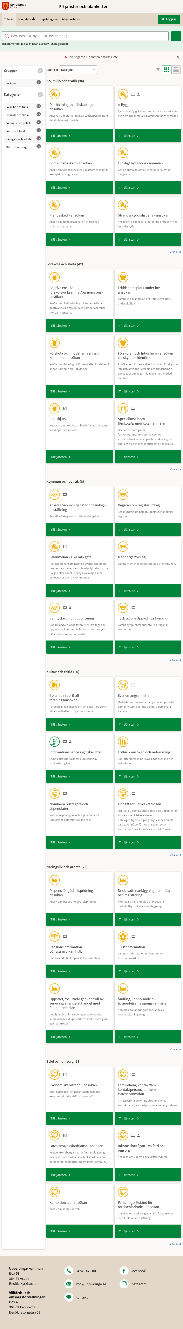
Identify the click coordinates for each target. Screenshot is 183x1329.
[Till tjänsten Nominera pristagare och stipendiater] (79, 805)
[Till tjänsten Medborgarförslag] (133, 555)
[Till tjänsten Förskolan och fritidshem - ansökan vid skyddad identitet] (148, 354)
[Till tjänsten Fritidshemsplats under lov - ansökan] (148, 288)
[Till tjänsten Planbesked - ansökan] (68, 214)
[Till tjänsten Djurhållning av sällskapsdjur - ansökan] (79, 105)
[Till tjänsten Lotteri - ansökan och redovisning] (145, 750)
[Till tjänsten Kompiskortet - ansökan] (69, 1201)
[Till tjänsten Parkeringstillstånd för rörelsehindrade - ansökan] (148, 1203)
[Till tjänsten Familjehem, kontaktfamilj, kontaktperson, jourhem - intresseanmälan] (148, 1088)
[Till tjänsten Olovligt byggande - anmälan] (142, 161)
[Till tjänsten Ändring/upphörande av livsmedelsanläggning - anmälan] (148, 1000)
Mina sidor (26, 19)
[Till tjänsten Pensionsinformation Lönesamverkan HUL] (79, 948)
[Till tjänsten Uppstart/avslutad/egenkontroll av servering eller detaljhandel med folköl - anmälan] (79, 1002)
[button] (40, 70)
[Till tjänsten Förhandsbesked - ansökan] (72, 161)
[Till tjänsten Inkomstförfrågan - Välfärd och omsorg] (148, 1146)
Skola (54, 44)
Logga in (169, 19)
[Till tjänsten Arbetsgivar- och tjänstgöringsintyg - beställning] (79, 506)
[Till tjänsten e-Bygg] (125, 103)
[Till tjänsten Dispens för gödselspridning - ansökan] (79, 891)
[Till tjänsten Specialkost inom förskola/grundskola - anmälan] (148, 419)
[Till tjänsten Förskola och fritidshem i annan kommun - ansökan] (79, 354)
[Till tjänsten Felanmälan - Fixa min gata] (72, 555)
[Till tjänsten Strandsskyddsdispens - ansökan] (145, 214)
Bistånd (64, 44)
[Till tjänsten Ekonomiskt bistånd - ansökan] (74, 1083)
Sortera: (52, 70)
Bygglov (44, 44)
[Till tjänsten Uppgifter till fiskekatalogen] (141, 802)
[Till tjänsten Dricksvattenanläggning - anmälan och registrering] (148, 891)
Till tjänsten (58, 135)
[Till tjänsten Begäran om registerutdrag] (140, 503)
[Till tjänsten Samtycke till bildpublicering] (73, 617)
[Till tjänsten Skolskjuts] (59, 417)
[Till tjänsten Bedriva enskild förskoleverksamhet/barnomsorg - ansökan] (79, 290)
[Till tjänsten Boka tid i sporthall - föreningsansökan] (79, 696)
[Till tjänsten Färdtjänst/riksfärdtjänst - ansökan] (77, 1144)
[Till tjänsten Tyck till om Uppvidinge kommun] (145, 617)
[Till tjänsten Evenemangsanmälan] (136, 694)
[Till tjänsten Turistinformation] (133, 945)
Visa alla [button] (175, 252)
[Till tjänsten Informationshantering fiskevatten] (77, 750)
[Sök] (176, 36)
